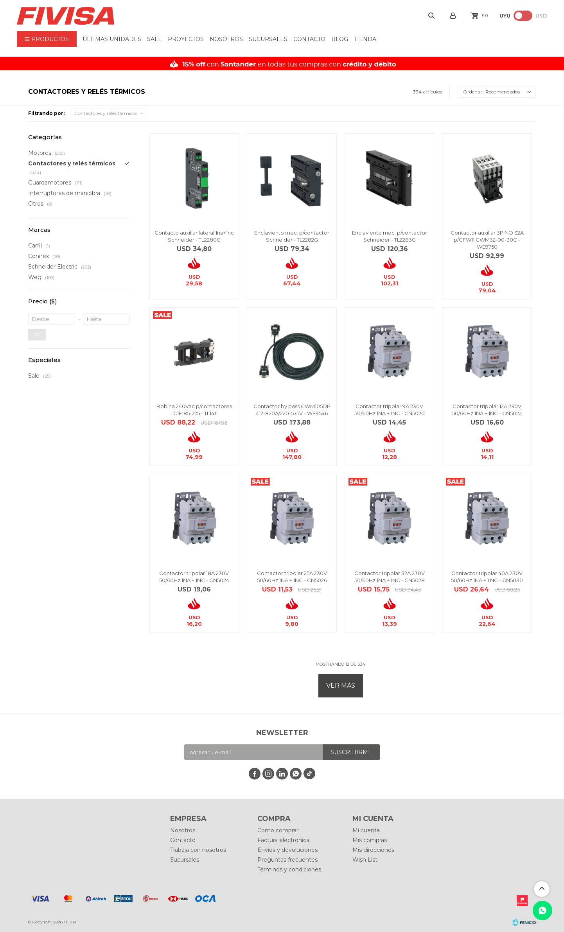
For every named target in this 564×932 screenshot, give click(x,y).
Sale (154, 39)
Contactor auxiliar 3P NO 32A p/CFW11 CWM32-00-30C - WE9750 (487, 239)
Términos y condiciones (289, 869)
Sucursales (268, 39)
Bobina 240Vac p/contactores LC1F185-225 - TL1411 (194, 409)
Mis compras (369, 840)
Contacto (309, 39)
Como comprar (277, 830)
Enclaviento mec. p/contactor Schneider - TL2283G (389, 236)
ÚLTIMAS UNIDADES (112, 39)
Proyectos (186, 39)
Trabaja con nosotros (198, 849)
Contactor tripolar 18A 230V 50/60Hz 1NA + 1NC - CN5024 (194, 576)
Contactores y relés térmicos (105, 113)
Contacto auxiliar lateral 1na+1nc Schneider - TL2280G (194, 236)
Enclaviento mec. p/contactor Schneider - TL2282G (291, 236)
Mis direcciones (373, 849)
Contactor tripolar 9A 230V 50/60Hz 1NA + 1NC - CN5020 (389, 409)
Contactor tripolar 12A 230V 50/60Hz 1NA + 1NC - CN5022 (487, 409)
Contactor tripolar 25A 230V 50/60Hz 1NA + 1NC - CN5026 (292, 576)
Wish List (364, 859)
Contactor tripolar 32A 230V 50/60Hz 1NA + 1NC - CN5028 (389, 576)
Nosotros (226, 39)
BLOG (339, 39)
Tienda (365, 39)
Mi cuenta (366, 830)
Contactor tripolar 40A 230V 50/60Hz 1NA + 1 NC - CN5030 (487, 576)
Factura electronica (283, 840)
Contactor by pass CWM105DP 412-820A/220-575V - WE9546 (291, 409)
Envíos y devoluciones (287, 849)
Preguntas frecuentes (287, 859)
